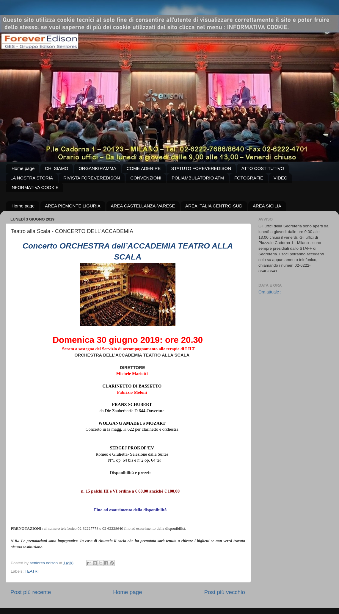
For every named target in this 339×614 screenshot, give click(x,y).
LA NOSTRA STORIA (31, 177)
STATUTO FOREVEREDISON (201, 168)
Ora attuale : (269, 292)
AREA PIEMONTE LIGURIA (73, 205)
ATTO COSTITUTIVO (262, 168)
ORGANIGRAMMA (97, 168)
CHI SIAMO (56, 168)
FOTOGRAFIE (248, 177)
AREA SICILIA (267, 205)
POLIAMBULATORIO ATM (198, 177)
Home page (23, 168)
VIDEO (281, 177)
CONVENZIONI (145, 177)
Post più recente (30, 592)
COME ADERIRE (144, 168)
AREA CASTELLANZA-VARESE (143, 205)
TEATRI (32, 571)
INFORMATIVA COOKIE (34, 187)
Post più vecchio (224, 592)
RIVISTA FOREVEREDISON (91, 177)
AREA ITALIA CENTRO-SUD (213, 205)
